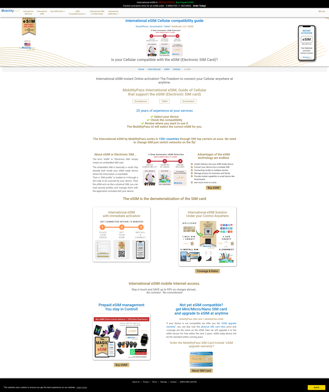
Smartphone (140, 101)
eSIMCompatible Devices (77, 12)
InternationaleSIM (42, 12)
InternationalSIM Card (28, 12)
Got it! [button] (316, 387)
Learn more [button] (81, 387)
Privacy (146, 382)
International (154, 69)
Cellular (176, 69)
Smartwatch (156, 26)
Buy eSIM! (214, 187)
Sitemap (163, 382)
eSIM (166, 69)
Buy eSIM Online (58, 11)
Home (141, 69)
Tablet (167, 26)
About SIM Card (201, 370)
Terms (154, 382)
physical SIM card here (213, 326)
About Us (136, 382)
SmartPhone (142, 26)
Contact (173, 382)
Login (322, 11)
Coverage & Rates (207, 271)
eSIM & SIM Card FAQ (188, 382)
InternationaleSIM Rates (113, 12)
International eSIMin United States (97, 12)
